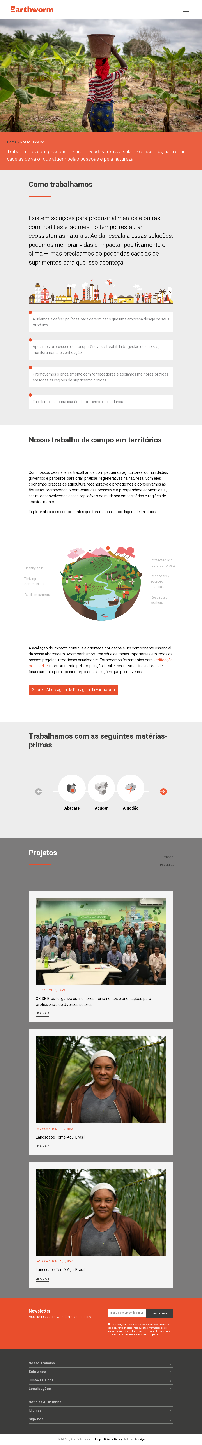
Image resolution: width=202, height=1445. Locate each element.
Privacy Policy (113, 1440)
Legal (98, 1440)
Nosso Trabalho (42, 1363)
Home (12, 142)
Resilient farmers (37, 594)
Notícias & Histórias (45, 1402)
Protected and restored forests (163, 563)
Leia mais (42, 1013)
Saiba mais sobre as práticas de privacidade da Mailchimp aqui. (139, 1333)
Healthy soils (34, 568)
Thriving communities (34, 581)
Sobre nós (37, 1371)
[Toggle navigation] (186, 9)
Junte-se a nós (41, 1380)
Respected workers (159, 600)
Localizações (40, 1388)
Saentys (139, 1440)
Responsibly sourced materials (160, 581)
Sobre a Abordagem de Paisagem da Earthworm (73, 690)
